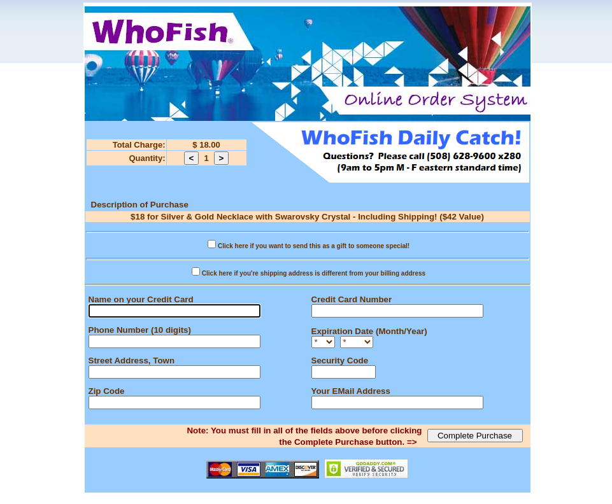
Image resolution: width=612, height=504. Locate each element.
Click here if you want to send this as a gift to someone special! (313, 245)
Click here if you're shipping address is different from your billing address (313, 273)
